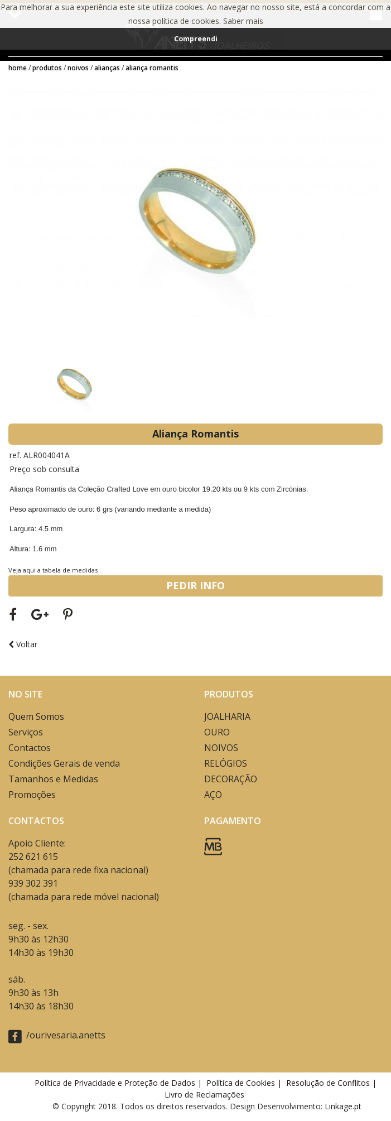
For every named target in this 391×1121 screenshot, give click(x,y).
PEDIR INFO (195, 585)
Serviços (25, 732)
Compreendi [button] (196, 39)
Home (17, 68)
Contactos (29, 748)
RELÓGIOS (225, 763)
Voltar (22, 644)
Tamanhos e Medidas (53, 779)
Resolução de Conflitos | (332, 1082)
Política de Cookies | (245, 1082)
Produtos (47, 68)
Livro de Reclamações (207, 1094)
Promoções (32, 794)
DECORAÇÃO (230, 779)
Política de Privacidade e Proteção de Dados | (119, 1082)
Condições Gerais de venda (64, 763)
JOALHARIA (227, 716)
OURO (217, 732)
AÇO (213, 794)
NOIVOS (78, 68)
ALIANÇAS (107, 68)
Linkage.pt (343, 1106)
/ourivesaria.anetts (56, 1036)
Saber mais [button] (243, 21)
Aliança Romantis (151, 68)
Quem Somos (36, 716)
